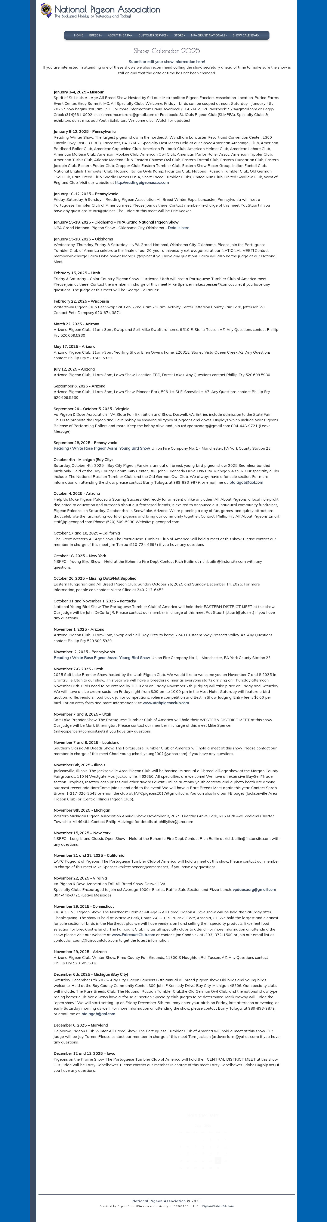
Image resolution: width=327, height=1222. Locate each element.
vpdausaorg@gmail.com (254, 889)
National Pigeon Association (159, 1201)
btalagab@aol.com (246, 482)
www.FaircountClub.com (133, 934)
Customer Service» (153, 35)
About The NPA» (120, 35)
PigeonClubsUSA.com (218, 1206)
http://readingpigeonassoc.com (142, 182)
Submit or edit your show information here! (167, 61)
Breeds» (95, 35)
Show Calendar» (246, 35)
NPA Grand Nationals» (209, 35)
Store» (179, 35)
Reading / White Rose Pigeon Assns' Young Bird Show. (102, 448)
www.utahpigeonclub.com (166, 702)
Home (78, 35)
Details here (178, 227)
